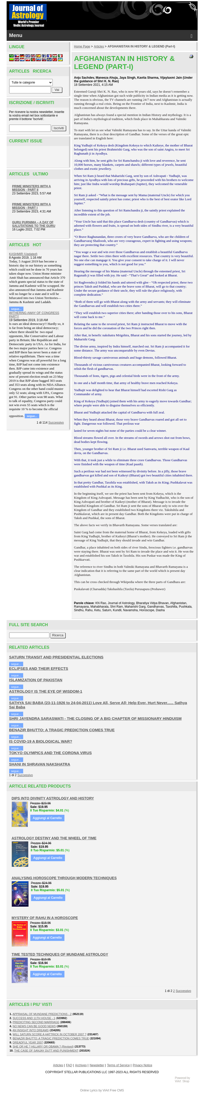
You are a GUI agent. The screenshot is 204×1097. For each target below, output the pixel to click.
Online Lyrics (89, 1090)
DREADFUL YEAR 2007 (28, 1042)
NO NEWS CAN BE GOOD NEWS (34, 1026)
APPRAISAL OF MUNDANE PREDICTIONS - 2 (42, 1014)
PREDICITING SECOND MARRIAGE (36, 1022)
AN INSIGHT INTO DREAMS (30, 1030)
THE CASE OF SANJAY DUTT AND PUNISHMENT (46, 1050)
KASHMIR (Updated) (23, 254)
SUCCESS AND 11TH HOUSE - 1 (34, 1018)
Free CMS (117, 1090)
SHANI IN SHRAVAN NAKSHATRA (39, 764)
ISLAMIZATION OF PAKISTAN (35, 680)
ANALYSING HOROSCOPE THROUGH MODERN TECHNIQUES (64, 878)
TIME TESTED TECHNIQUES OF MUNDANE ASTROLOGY (60, 954)
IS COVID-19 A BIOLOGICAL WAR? (40, 741)
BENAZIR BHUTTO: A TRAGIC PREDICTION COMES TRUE (62, 730)
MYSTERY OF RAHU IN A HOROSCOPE (45, 918)
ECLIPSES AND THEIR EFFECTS (38, 668)
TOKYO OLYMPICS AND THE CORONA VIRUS (50, 753)
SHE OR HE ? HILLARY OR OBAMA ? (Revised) (43, 1046)
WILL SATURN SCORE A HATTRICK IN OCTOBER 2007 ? (49, 1034)
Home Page (82, 46)
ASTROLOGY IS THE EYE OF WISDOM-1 (45, 691)
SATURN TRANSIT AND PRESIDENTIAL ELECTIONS (56, 657)
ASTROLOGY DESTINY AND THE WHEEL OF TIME (54, 838)
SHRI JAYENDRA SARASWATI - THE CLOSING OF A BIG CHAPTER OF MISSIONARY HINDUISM (95, 718)
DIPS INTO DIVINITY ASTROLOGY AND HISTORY (53, 798)
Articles (99, 46)
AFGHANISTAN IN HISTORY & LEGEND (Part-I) (141, 46)
